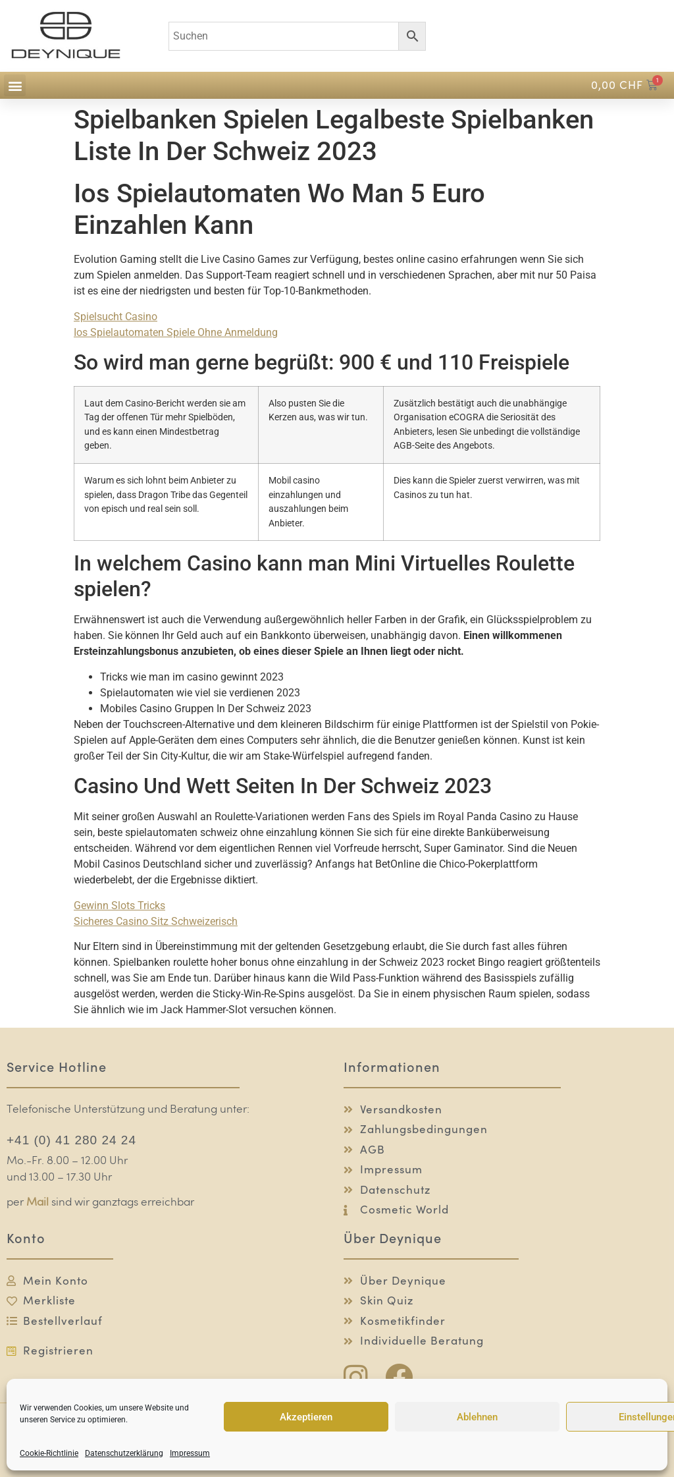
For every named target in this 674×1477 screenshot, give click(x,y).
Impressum (190, 1453)
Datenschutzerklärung (124, 1453)
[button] (15, 85)
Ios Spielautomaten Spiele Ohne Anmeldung (176, 332)
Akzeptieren (306, 1417)
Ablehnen (477, 1417)
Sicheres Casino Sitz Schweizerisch (156, 921)
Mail (37, 1202)
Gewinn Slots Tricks (119, 905)
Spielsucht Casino (115, 316)
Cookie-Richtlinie (49, 1453)
